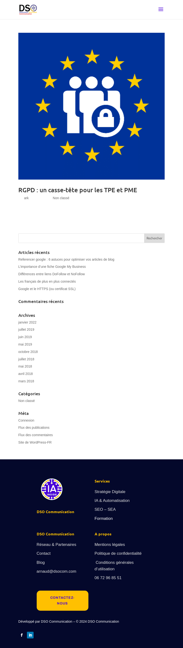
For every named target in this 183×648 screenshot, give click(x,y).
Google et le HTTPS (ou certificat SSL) (47, 289)
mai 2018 (25, 366)
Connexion (26, 420)
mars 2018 (26, 381)
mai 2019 (25, 344)
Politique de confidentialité (118, 553)
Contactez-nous (62, 600)
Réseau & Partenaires (56, 544)
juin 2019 (25, 337)
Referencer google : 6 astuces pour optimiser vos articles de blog (66, 259)
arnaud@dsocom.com (56, 571)
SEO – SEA (105, 509)
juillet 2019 (26, 329)
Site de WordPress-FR (35, 442)
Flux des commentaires (35, 435)
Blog (41, 562)
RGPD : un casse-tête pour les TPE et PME (77, 190)
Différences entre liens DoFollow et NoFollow (51, 274)
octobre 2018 (28, 352)
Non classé (61, 198)
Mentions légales (110, 544)
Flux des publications (34, 427)
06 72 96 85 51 (108, 578)
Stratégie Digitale (110, 491)
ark (26, 198)
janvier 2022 (27, 322)
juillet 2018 (26, 359)
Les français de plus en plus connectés (47, 281)
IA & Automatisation (112, 500)
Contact (44, 553)
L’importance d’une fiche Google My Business (52, 267)
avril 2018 (25, 374)
